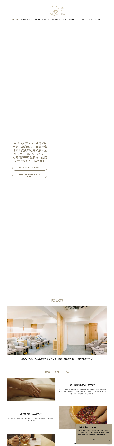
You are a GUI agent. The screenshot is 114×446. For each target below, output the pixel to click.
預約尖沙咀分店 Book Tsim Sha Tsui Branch (30, 168)
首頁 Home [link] (15, 19)
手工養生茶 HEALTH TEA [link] (95, 19)
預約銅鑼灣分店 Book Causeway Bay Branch (29, 175)
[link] (57, 11)
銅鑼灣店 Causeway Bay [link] (59, 19)
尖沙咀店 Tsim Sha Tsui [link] (42, 19)
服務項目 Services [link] (26, 19)
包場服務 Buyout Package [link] (77, 19)
